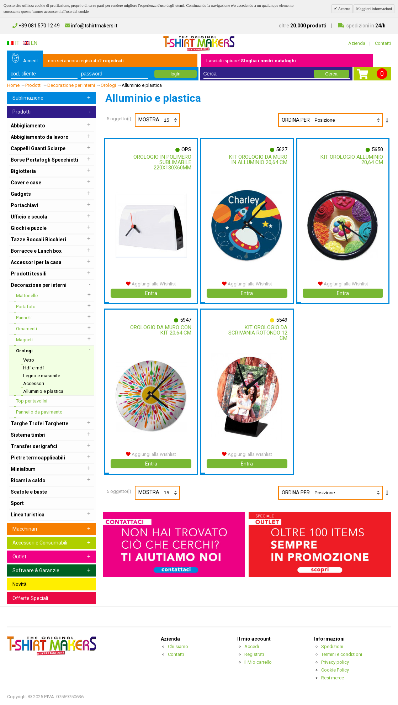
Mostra (158, 120)
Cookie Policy (335, 670)
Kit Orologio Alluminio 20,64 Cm (357, 159)
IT (13, 43)
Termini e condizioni (341, 654)
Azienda (356, 43)
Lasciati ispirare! (251, 60)
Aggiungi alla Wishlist (151, 283)
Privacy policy (335, 662)
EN (30, 43)
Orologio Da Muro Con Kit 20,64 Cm (165, 330)
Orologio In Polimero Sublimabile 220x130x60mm (161, 162)
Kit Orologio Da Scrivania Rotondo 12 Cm (256, 332)
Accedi (30, 60)
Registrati (254, 654)
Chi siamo (178, 646)
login (175, 74)
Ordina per (296, 120)
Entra (151, 293)
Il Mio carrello (258, 662)
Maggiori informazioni (374, 8)
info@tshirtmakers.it (91, 25)
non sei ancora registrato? (86, 60)
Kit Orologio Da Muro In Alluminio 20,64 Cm (257, 159)
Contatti (383, 43)
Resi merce (332, 677)
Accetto (343, 8)
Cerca (331, 74)
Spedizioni (332, 646)
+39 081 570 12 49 (36, 25)
